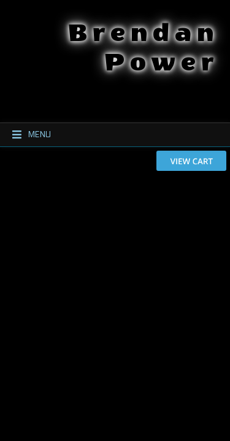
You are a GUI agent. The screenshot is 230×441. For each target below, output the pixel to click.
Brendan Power (113, 29)
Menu (26, 135)
